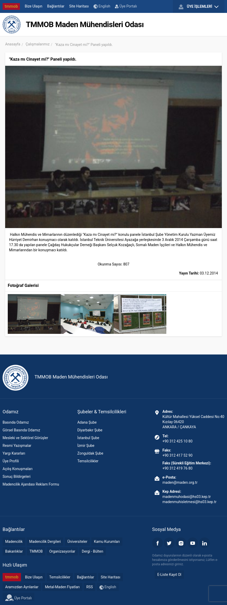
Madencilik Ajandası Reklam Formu (31, 484)
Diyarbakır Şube (89, 430)
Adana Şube (87, 422)
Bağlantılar (56, 6)
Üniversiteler (77, 541)
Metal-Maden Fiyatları (62, 587)
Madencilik (14, 541)
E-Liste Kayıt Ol (169, 574)
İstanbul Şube (88, 438)
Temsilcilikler (87, 461)
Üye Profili (11, 461)
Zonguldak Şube (90, 453)
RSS (89, 587)
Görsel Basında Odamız (21, 430)
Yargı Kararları (14, 453)
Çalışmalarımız (38, 44)
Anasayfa (12, 44)
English (101, 6)
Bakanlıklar (14, 551)
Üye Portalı (126, 6)
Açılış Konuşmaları (18, 469)
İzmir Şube (85, 445)
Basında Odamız (16, 422)
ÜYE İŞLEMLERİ (198, 6)
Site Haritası (79, 6)
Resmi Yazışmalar (17, 445)
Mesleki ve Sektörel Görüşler (25, 438)
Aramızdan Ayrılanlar (21, 587)
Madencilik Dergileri (45, 541)
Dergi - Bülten (92, 551)
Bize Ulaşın (33, 6)
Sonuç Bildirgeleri (16, 476)
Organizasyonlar (62, 551)
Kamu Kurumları (107, 541)
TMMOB (36, 551)
